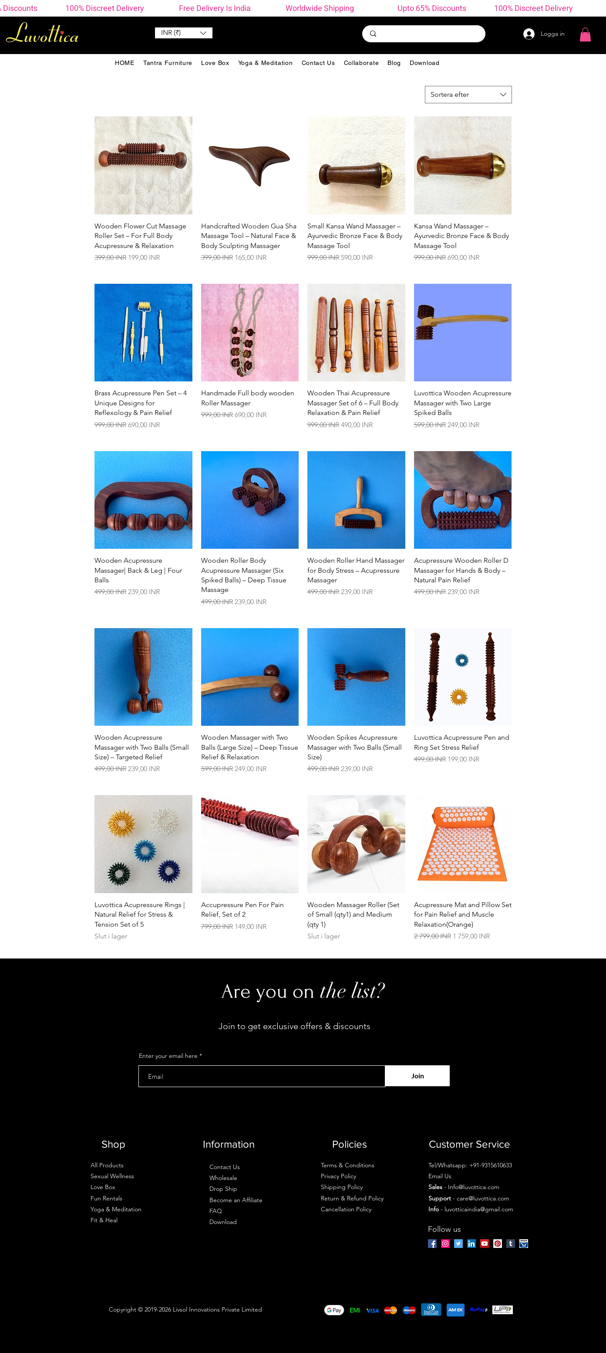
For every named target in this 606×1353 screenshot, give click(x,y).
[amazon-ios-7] (523, 1243)
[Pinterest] (497, 1243)
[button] (183, 32)
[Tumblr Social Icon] (510, 1243)
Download (223, 1222)
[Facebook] (432, 1243)
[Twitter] (458, 1243)
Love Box (103, 1187)
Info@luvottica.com (473, 1187)
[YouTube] (484, 1243)
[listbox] (183, 32)
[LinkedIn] (471, 1243)
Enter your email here (168, 1056)
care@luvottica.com (483, 1198)
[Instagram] (445, 1243)
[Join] (417, 1075)
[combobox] (468, 94)
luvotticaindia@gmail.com (478, 1209)
